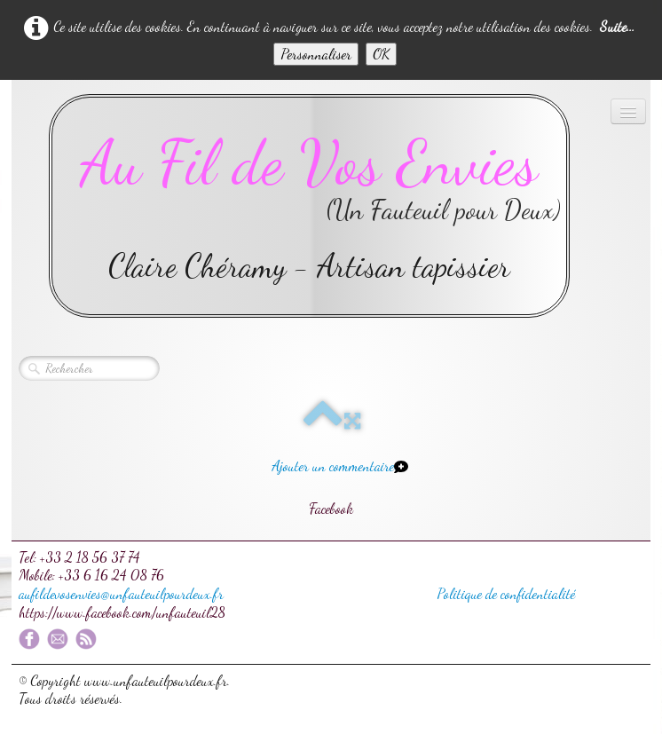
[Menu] (628, 111)
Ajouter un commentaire (333, 465)
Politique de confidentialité (506, 593)
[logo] (309, 206)
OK (381, 53)
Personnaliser (315, 53)
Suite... (617, 26)
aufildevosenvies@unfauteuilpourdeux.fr (121, 593)
